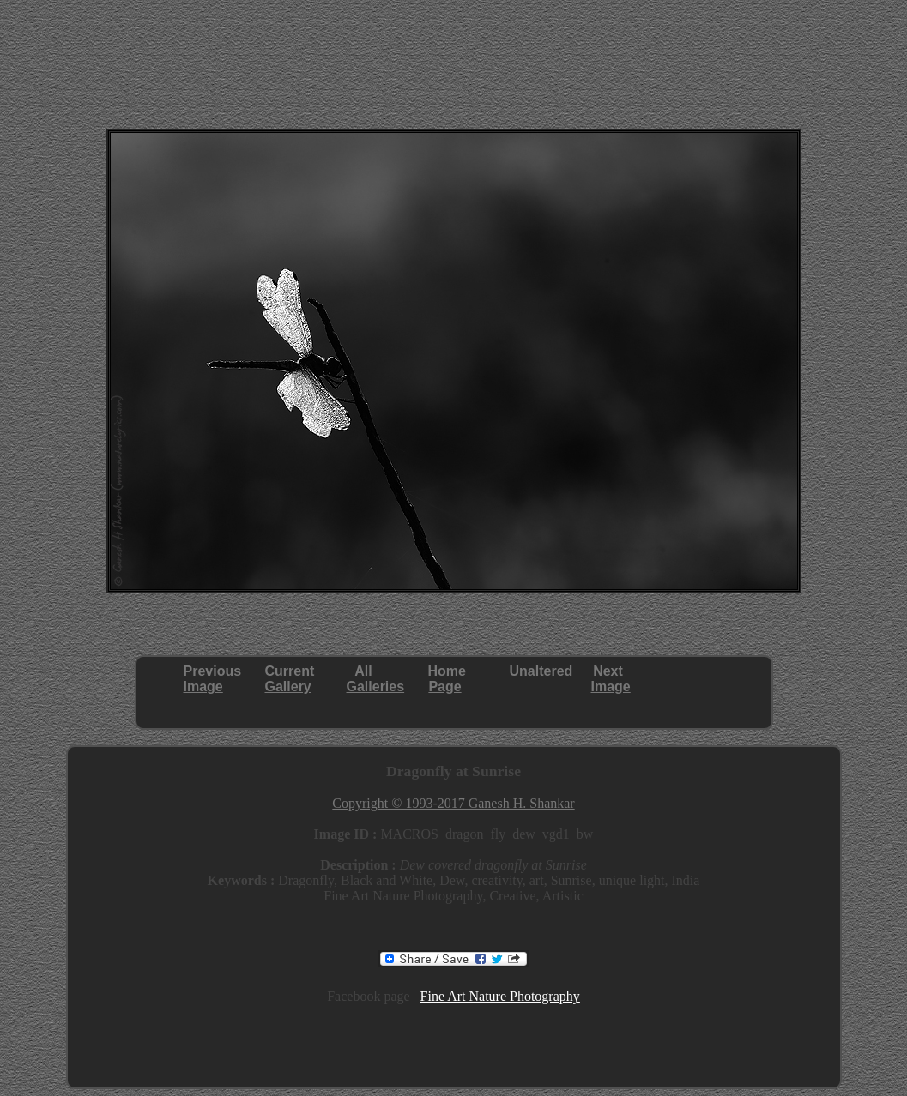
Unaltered (541, 671)
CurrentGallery (290, 679)
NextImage (611, 679)
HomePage (447, 679)
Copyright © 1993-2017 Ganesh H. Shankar (453, 803)
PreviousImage (213, 679)
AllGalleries (376, 679)
